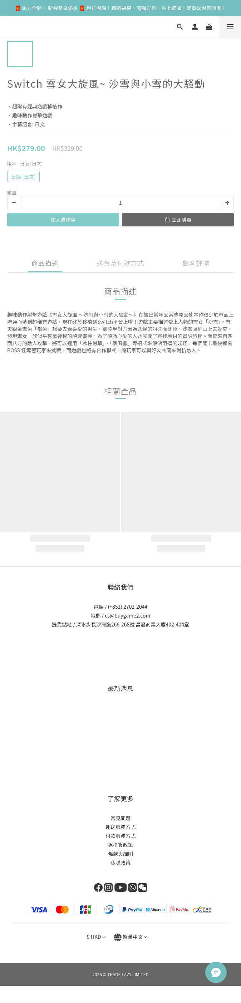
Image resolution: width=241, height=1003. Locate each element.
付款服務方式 (120, 835)
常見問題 (120, 818)
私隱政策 (120, 862)
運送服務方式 (120, 826)
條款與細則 (120, 853)
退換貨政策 (120, 844)
